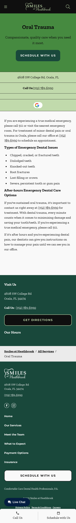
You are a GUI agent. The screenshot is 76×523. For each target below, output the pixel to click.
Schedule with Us (38, 55)
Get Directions (38, 320)
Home (8, 416)
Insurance (10, 462)
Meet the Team (14, 434)
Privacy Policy (22, 507)
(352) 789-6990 (43, 88)
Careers (57, 507)
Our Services (12, 425)
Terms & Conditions (41, 507)
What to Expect (15, 443)
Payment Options (16, 453)
